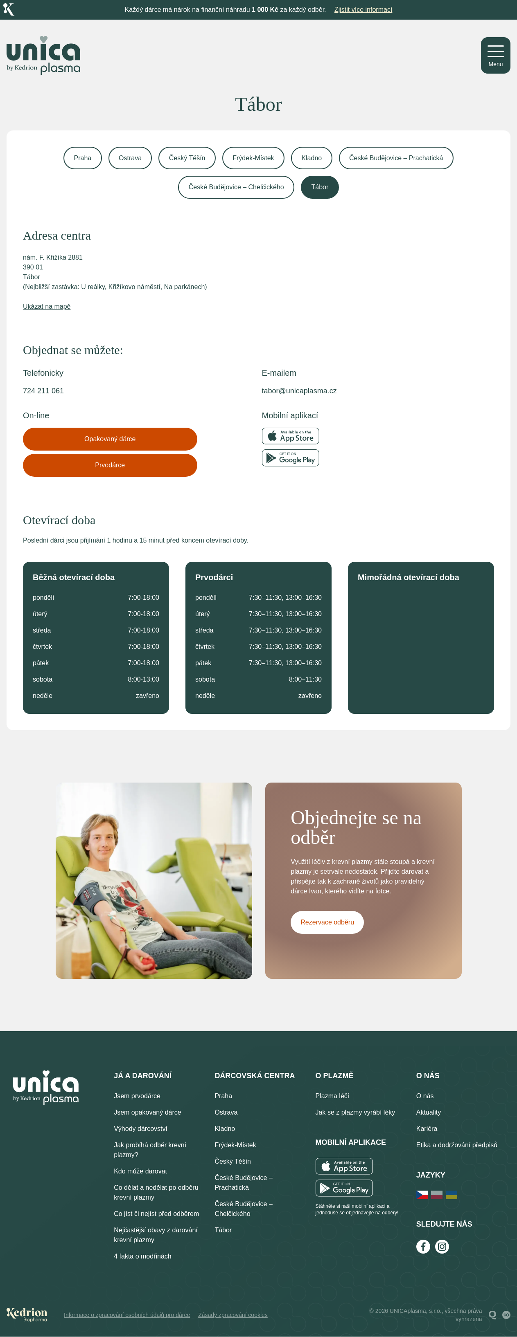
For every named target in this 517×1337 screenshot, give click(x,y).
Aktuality (428, 1112)
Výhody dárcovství (140, 1129)
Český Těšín (187, 158)
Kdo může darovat (140, 1171)
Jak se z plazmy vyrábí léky (355, 1112)
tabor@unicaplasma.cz (299, 391)
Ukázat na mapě (47, 306)
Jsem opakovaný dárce (147, 1112)
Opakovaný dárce (109, 439)
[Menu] (495, 55)
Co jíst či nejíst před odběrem (156, 1214)
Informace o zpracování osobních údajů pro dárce (127, 1315)
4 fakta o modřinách (143, 1256)
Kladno (312, 158)
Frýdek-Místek (253, 158)
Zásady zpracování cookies (233, 1315)
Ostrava (129, 158)
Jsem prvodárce (137, 1096)
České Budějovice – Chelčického (236, 187)
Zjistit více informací (363, 9)
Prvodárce (110, 465)
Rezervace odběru (328, 923)
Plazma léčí (333, 1096)
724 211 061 (43, 391)
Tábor (320, 187)
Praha (81, 158)
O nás (425, 1096)
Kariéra (427, 1129)
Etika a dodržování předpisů (456, 1145)
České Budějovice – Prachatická (397, 158)
